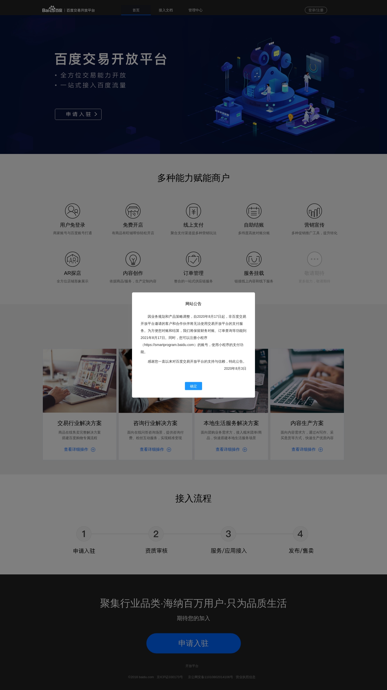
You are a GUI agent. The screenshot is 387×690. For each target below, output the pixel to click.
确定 (193, 386)
